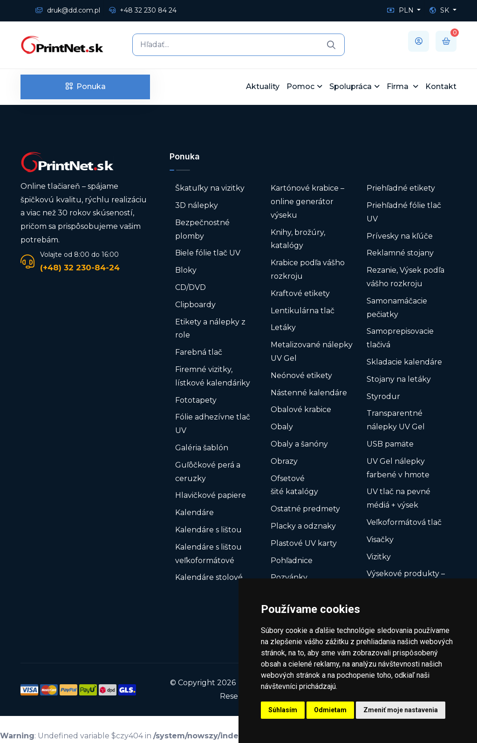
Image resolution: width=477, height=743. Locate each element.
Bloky (186, 270)
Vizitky (379, 556)
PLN (401, 10)
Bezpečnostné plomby (202, 229)
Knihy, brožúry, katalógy (298, 239)
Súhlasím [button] (282, 710)
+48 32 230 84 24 (143, 10)
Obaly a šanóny (299, 444)
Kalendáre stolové (209, 577)
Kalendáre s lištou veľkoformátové (208, 554)
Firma (398, 86)
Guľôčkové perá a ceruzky (207, 472)
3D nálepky (196, 205)
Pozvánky (289, 577)
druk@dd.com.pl (67, 10)
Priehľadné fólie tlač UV (404, 212)
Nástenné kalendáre (309, 392)
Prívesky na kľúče (400, 236)
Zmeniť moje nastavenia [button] (400, 710)
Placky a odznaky (303, 526)
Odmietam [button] (330, 710)
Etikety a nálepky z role (210, 328)
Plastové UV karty (305, 543)
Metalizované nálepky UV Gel (312, 351)
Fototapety (196, 400)
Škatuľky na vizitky (210, 188)
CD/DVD (190, 287)
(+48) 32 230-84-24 (80, 267)
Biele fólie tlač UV (207, 252)
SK (440, 10)
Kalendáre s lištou (208, 529)
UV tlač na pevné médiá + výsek (398, 498)
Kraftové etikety (300, 293)
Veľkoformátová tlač (404, 522)
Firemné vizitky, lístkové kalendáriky (212, 376)
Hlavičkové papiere (210, 495)
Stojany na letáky (399, 379)
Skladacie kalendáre (404, 362)
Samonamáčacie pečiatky (397, 307)
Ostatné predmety (305, 508)
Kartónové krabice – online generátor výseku (307, 202)
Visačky (380, 539)
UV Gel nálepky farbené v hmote (398, 468)
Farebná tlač (198, 352)
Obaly (282, 426)
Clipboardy (195, 304)
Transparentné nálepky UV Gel (396, 420)
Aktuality (262, 86)
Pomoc (300, 86)
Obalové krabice (301, 409)
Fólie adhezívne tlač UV (212, 424)
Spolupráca (350, 86)
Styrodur (383, 396)
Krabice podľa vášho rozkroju (308, 269)
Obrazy (284, 461)
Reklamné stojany (400, 252)
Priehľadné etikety (401, 188)
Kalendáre (194, 512)
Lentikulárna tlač (302, 310)
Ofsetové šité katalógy (295, 485)
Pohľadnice (292, 560)
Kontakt (441, 86)
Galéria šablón (201, 447)
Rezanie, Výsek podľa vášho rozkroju (405, 277)
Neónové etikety (301, 375)
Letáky (283, 327)
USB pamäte (390, 444)
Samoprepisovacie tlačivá (400, 338)
